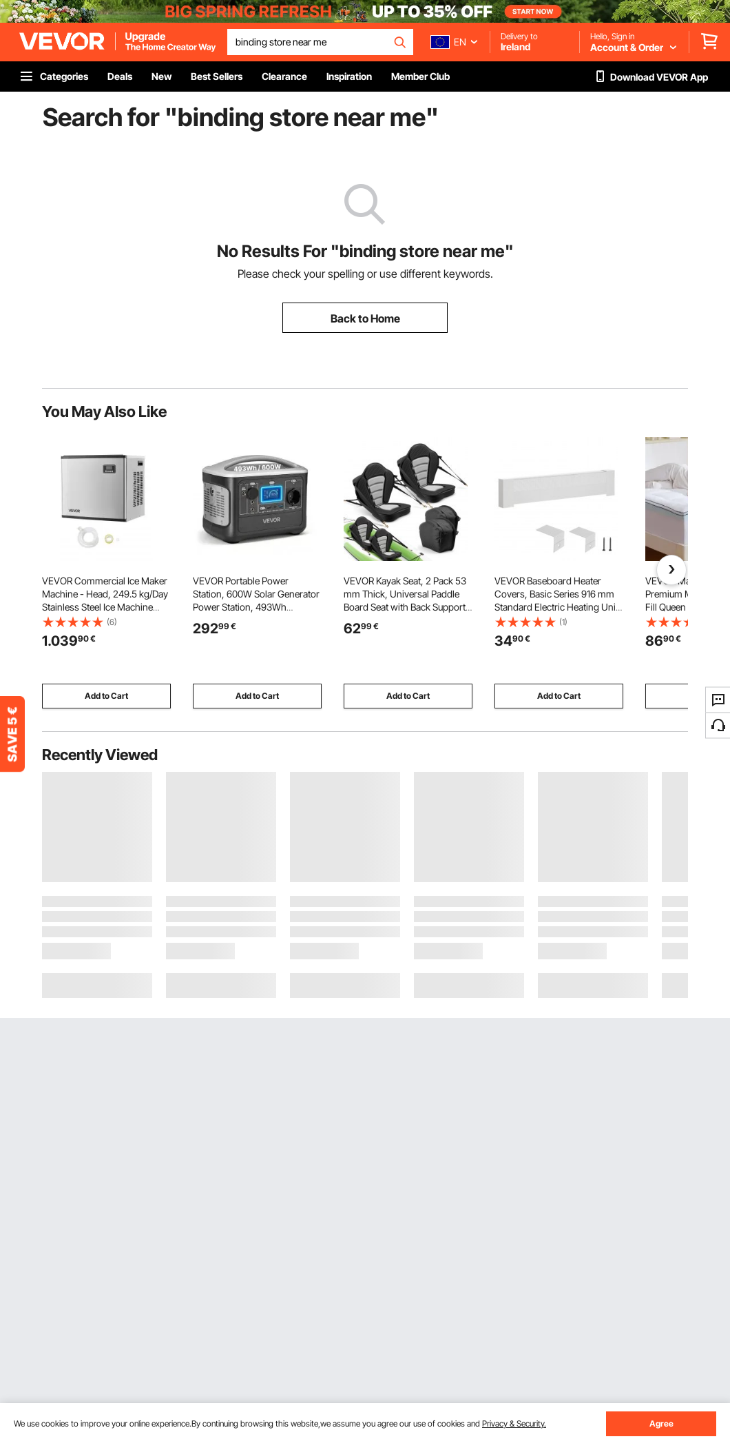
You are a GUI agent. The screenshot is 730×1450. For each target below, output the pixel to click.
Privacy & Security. (514, 1423)
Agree (661, 1423)
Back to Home (365, 318)
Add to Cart (106, 696)
